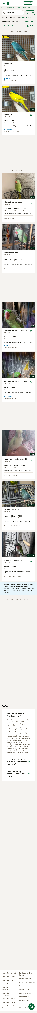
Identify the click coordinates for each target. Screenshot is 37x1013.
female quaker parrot (27, 982)
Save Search (7, 26)
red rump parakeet (26, 993)
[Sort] (31, 26)
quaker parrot (24, 989)
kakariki (22, 986)
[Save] (31, 65)
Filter (30, 13)
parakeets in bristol (9, 984)
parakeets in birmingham (6, 994)
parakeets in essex (8, 980)
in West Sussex (25, 17)
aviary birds (23, 1007)
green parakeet (24, 1004)
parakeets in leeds (8, 977)
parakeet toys (24, 997)
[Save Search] (31, 1006)
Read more (29, 21)
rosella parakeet (25, 979)
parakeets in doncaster (6, 988)
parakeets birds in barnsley (25, 974)
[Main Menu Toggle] (4, 3)
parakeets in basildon (9, 1002)
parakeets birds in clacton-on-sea (8, 1007)
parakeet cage (24, 1000)
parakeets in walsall (9, 999)
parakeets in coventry (9, 973)
